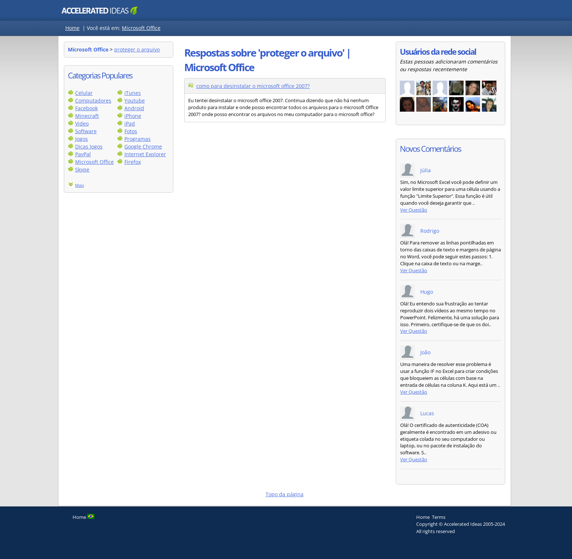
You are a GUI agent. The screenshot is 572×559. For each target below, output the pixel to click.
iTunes (132, 92)
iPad (129, 123)
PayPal (83, 154)
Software (86, 131)
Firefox (132, 161)
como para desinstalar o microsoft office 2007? (253, 85)
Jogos (81, 138)
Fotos (130, 131)
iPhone (132, 115)
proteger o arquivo (137, 49)
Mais (79, 185)
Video (82, 123)
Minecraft (87, 115)
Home (72, 27)
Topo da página (285, 494)
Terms (438, 517)
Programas (137, 138)
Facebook (86, 108)
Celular (84, 92)
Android (134, 108)
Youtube (134, 100)
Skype (82, 169)
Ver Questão (413, 210)
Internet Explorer (145, 154)
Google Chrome (143, 146)
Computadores (93, 100)
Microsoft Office (141, 27)
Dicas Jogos (89, 146)
